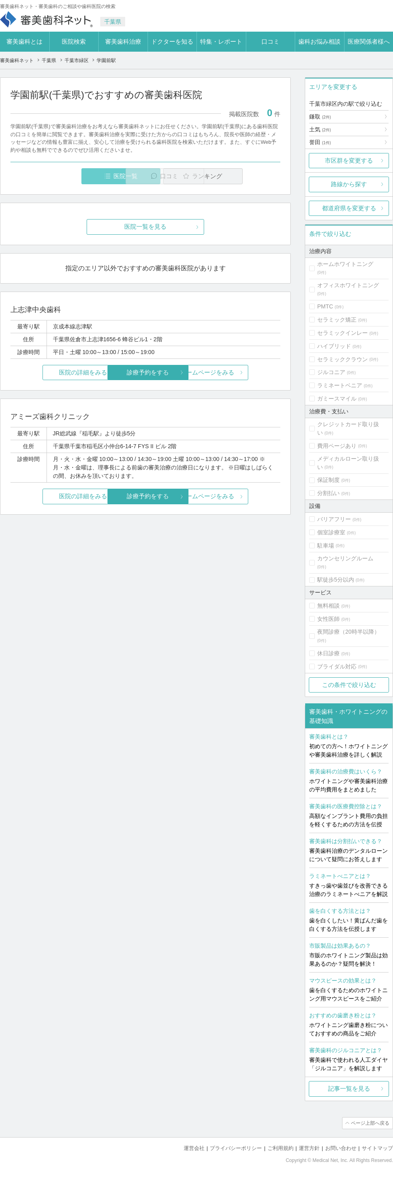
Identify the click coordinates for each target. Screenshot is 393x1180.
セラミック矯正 (337, 319)
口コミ (270, 41)
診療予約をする (145, 372)
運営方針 (309, 1148)
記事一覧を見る (349, 1088)
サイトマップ (377, 1148)
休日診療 (328, 653)
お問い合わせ (341, 1148)
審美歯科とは (24, 41)
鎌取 (320, 116)
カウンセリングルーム (345, 558)
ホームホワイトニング (345, 264)
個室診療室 (331, 532)
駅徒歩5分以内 (335, 579)
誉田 (320, 142)
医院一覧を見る (145, 227)
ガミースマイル (337, 398)
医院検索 (74, 41)
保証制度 (328, 480)
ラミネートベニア (339, 385)
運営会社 (194, 1148)
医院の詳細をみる (55, 372)
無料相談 (328, 605)
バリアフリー (334, 519)
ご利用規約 (280, 1148)
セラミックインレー (342, 333)
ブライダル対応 (337, 666)
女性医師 (328, 619)
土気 (320, 129)
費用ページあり (337, 446)
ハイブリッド (334, 346)
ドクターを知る (172, 41)
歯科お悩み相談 (319, 41)
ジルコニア (331, 372)
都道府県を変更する (349, 208)
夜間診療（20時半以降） (348, 631)
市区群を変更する (349, 160)
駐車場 (325, 545)
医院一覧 (66, 176)
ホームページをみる (236, 372)
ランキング (234, 176)
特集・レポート (221, 41)
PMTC (325, 306)
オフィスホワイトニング (348, 285)
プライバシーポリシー (236, 1148)
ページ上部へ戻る (370, 1123)
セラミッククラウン (342, 359)
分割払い (328, 493)
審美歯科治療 (123, 41)
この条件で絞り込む (349, 684)
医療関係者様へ (369, 41)
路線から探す (349, 184)
